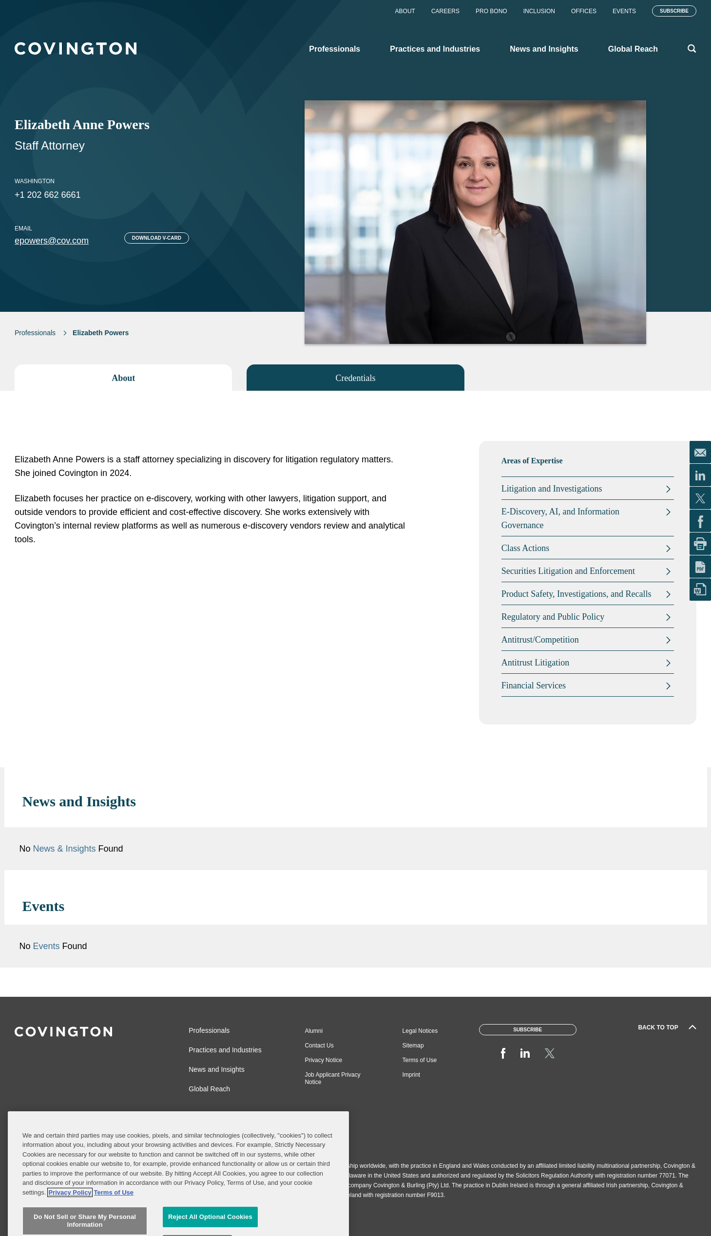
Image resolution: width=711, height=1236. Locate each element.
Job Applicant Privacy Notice (332, 1078)
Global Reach (209, 1089)
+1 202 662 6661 (48, 195)
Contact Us (319, 1045)
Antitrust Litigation (535, 662)
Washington (35, 181)
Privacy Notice (323, 1060)
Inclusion (539, 11)
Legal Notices (420, 1030)
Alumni (314, 1030)
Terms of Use (420, 1060)
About (405, 11)
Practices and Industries (225, 1050)
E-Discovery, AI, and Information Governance (560, 518)
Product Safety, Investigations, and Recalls (576, 594)
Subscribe (674, 11)
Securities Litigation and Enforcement (568, 571)
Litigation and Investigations (551, 489)
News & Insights (64, 849)
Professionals (35, 333)
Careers (445, 11)
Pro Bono (491, 11)
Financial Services (533, 685)
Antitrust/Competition (540, 640)
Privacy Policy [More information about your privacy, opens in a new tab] (69, 1226)
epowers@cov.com (52, 241)
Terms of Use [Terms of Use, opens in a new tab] (114, 1226)
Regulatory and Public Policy (552, 617)
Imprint (412, 1074)
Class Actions (525, 548)
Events (624, 11)
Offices (583, 11)
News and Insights (216, 1069)
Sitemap (413, 1045)
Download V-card (156, 238)
